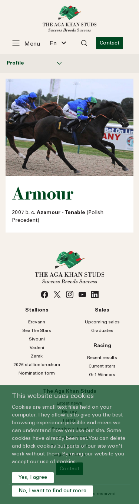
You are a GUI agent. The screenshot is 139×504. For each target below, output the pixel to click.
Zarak (37, 356)
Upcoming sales (102, 322)
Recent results (102, 358)
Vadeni (37, 348)
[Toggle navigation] (30, 43)
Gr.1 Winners (102, 375)
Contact (109, 43)
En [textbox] (53, 44)
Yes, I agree (33, 477)
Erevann (36, 322)
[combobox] (58, 43)
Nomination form (37, 373)
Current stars (102, 366)
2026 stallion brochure (36, 365)
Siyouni (37, 339)
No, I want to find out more (52, 491)
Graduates (102, 331)
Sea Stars (36, 331)
